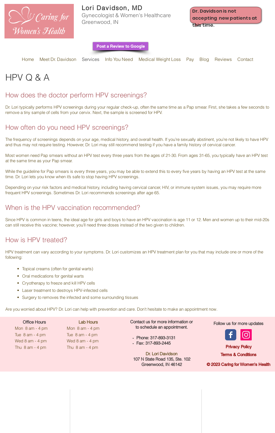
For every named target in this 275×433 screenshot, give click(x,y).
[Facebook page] (230, 334)
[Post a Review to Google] (120, 46)
